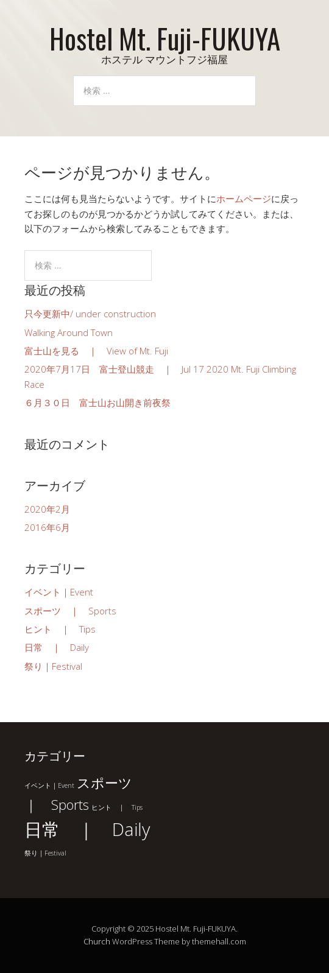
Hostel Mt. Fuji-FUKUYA (164, 38)
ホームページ (243, 198)
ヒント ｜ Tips (60, 629)
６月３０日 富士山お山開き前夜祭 (97, 402)
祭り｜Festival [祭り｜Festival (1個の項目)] (45, 853)
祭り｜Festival (53, 666)
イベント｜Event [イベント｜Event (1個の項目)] (49, 785)
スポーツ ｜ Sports (70, 611)
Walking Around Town (68, 332)
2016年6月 (47, 527)
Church (96, 941)
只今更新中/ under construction (90, 313)
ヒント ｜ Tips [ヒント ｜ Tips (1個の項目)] (117, 807)
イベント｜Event (58, 592)
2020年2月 (47, 509)
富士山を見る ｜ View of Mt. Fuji (96, 351)
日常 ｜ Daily (56, 647)
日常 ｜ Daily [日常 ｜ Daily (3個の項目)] (87, 829)
